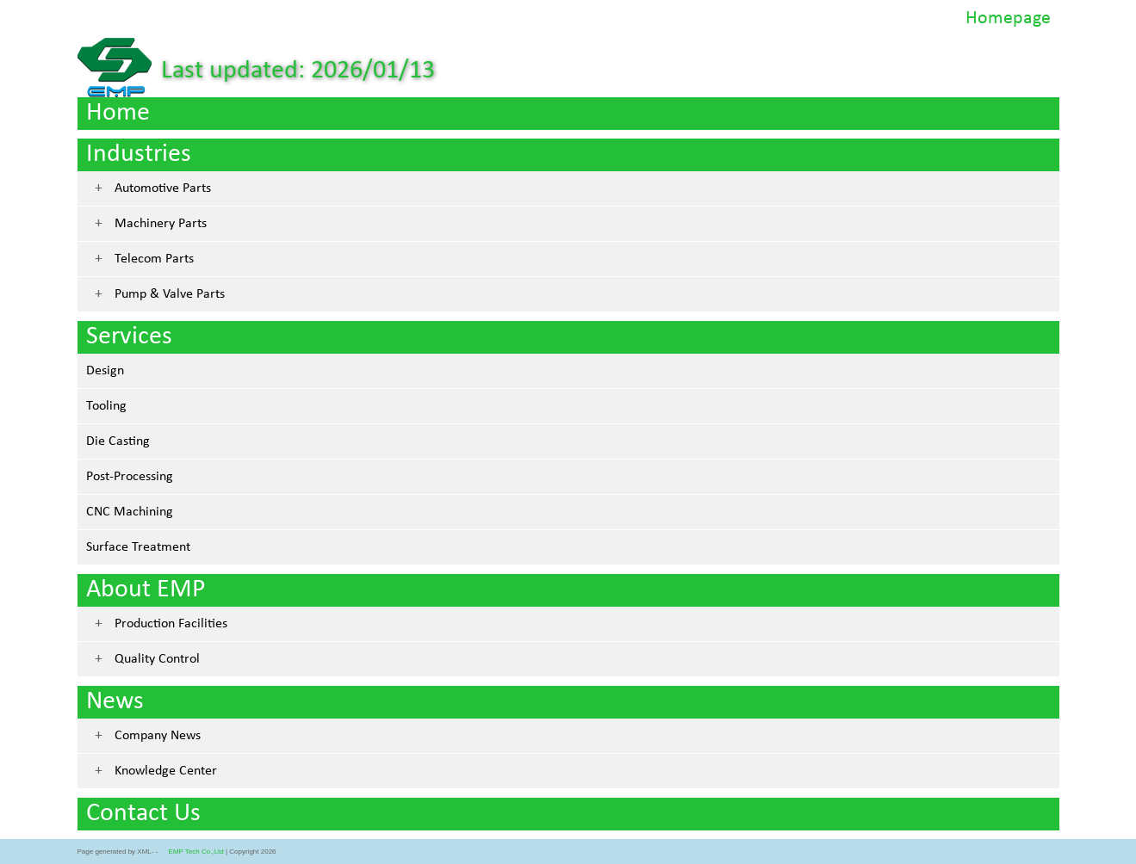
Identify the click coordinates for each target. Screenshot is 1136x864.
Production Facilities (171, 624)
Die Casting (118, 441)
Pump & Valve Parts (170, 294)
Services (129, 337)
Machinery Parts (161, 224)
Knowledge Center (166, 771)
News (115, 701)
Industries (138, 154)
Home (118, 113)
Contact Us (143, 813)
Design (105, 371)
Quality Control (157, 659)
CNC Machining (129, 512)
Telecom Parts (154, 259)
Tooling (106, 406)
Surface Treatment (138, 547)
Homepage (1008, 18)
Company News (158, 736)
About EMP (146, 590)
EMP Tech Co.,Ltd (196, 851)
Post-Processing (129, 477)
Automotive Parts (163, 188)
